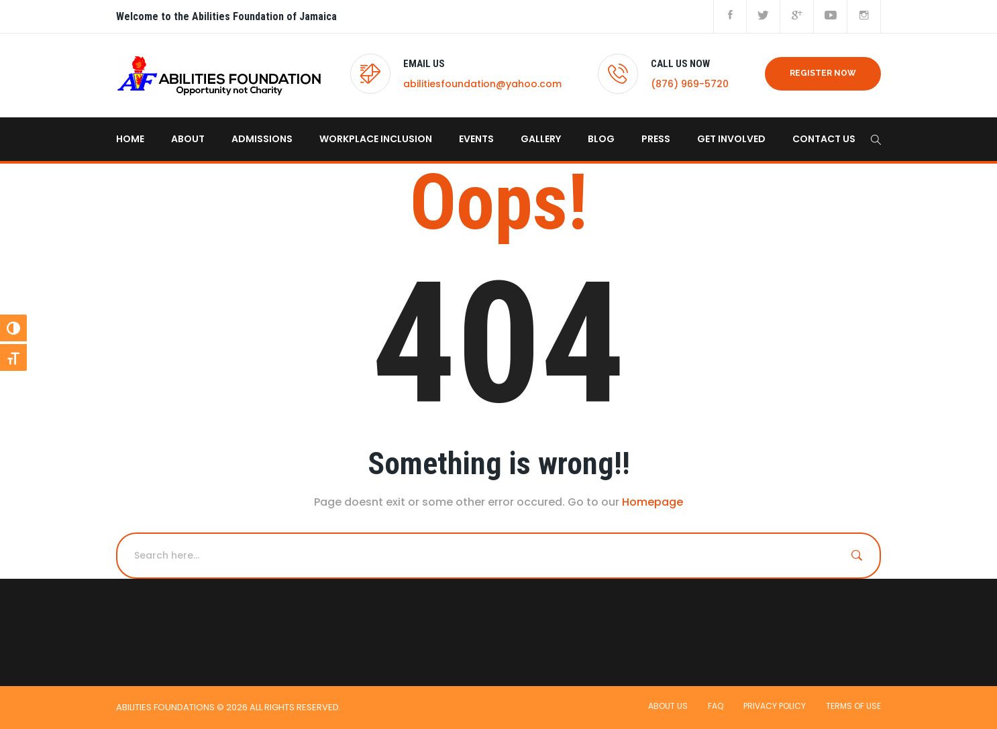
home (130, 139)
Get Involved (731, 139)
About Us (668, 706)
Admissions (262, 139)
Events (476, 139)
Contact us (823, 139)
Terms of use (853, 706)
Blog (601, 139)
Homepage (652, 502)
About (188, 139)
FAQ (715, 706)
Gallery (541, 139)
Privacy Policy (774, 706)
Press (655, 139)
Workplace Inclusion (375, 139)
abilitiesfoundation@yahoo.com (482, 84)
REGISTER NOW (823, 73)
